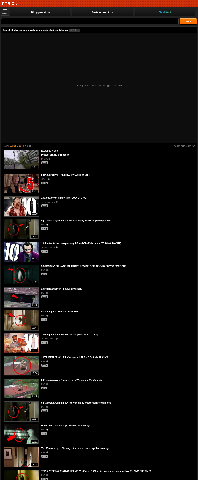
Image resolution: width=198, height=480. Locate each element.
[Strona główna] (9, 3)
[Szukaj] (90, 21)
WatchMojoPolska (19, 146)
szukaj (188, 21)
